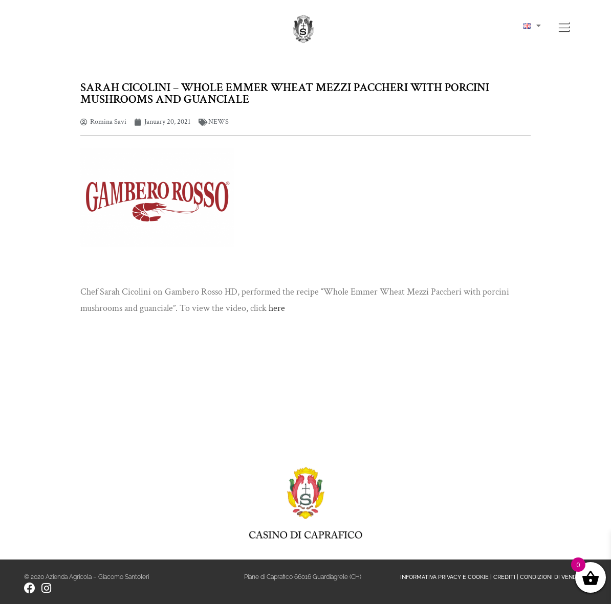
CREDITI (504, 577)
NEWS (218, 121)
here (277, 308)
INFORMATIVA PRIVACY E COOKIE (444, 577)
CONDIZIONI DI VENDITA (552, 577)
